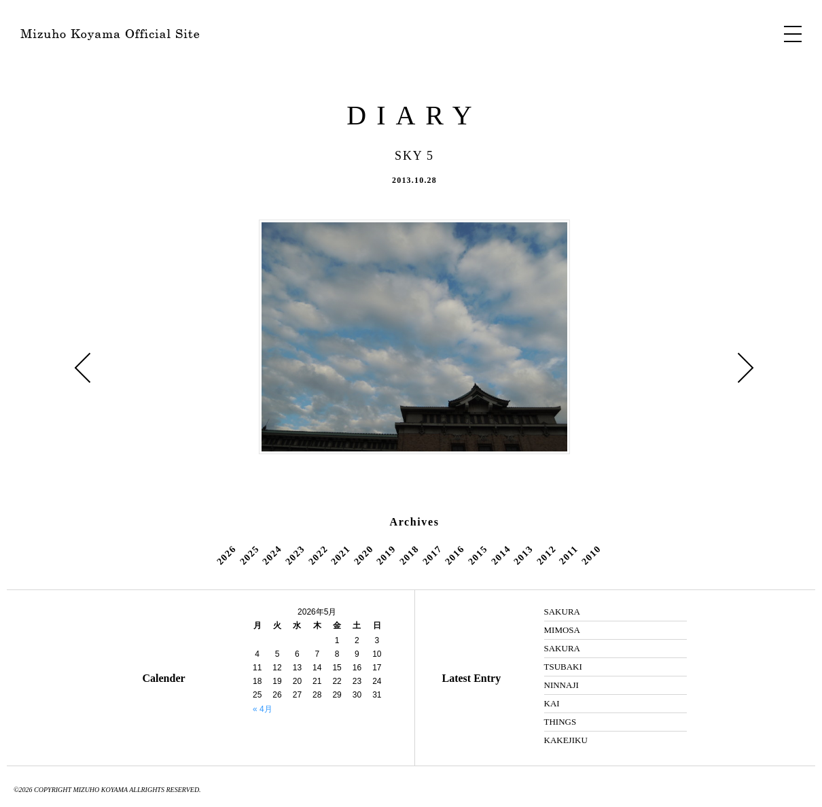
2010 (591, 555)
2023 (294, 555)
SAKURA (562, 611)
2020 (363, 555)
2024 (272, 555)
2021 (340, 555)
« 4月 (262, 709)
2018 (409, 555)
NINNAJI (561, 685)
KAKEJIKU (566, 740)
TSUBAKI (563, 667)
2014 (500, 555)
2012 (546, 555)
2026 (226, 555)
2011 (568, 555)
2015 (477, 555)
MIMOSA (562, 630)
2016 (454, 555)
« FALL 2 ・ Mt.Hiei (83, 367)
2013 (523, 555)
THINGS (560, 722)
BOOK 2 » (746, 367)
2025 (249, 555)
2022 (317, 555)
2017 (432, 555)
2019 (386, 555)
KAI (552, 703)
